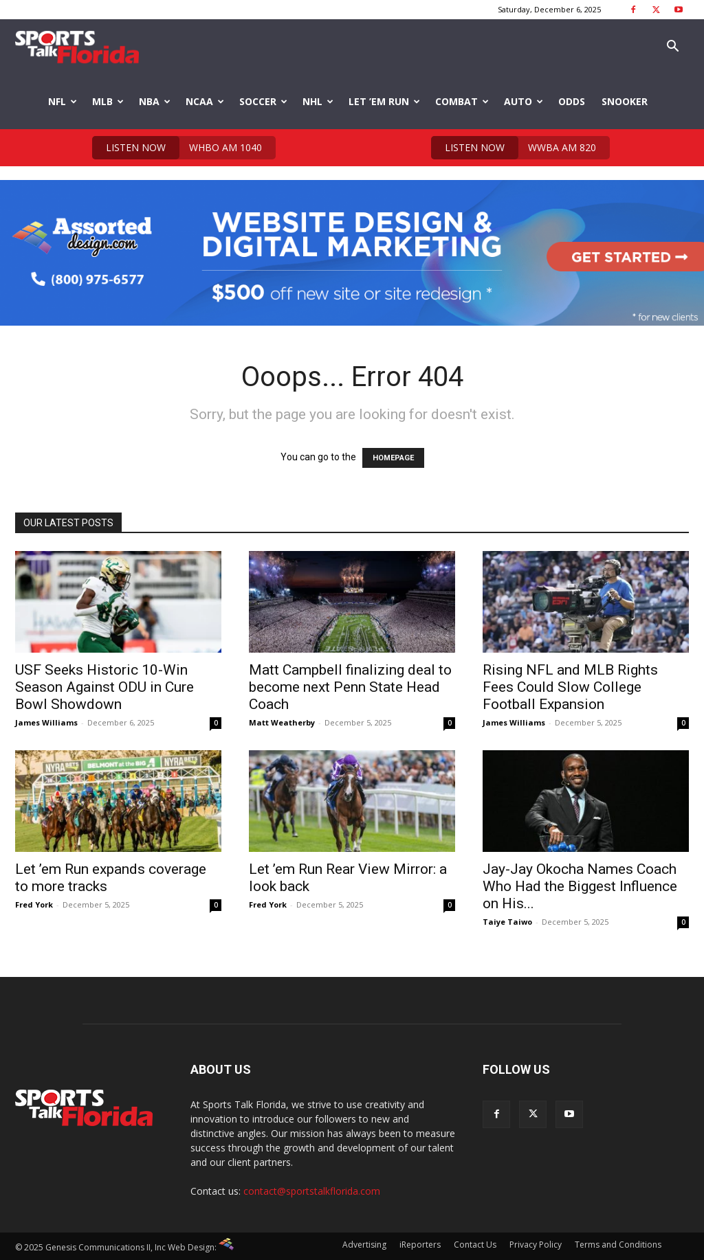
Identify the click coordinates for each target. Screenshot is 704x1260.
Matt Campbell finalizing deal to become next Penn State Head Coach (350, 687)
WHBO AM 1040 (177, 147)
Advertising (364, 1244)
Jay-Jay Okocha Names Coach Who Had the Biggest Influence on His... (580, 886)
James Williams (46, 722)
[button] (672, 47)
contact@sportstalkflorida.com (311, 1190)
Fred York (34, 904)
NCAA (205, 101)
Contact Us (475, 1244)
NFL (62, 101)
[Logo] (77, 46)
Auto (523, 101)
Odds (571, 101)
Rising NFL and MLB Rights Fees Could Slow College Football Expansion (570, 687)
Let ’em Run (384, 101)
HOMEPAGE (393, 457)
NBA (154, 101)
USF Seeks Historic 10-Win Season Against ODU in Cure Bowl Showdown (104, 687)
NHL (317, 101)
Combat (462, 101)
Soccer (263, 101)
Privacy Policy (535, 1244)
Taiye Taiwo (507, 921)
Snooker (625, 101)
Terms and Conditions (618, 1244)
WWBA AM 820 (513, 147)
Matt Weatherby (282, 722)
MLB (108, 101)
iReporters (420, 1244)
